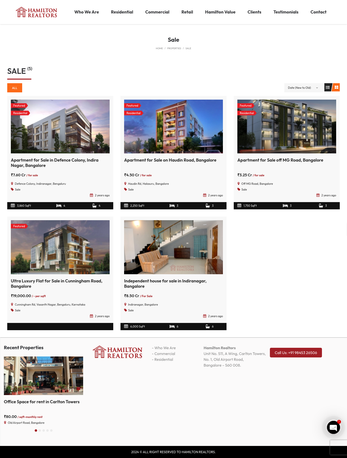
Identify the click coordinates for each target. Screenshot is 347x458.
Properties (174, 48)
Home (159, 48)
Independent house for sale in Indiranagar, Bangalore (165, 283)
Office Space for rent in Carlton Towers (42, 401)
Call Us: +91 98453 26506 (296, 352)
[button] (36, 430)
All (14, 88)
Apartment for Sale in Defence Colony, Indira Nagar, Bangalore (55, 162)
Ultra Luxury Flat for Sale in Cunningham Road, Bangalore (56, 283)
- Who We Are (164, 347)
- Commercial (163, 353)
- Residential (162, 359)
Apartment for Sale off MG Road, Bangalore (280, 160)
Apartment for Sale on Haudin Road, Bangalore (170, 160)
